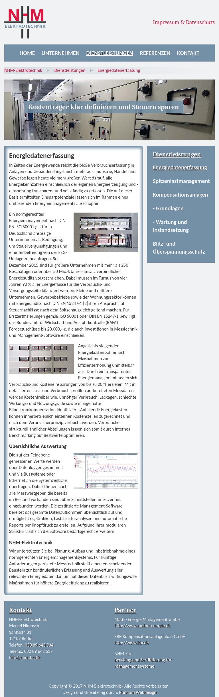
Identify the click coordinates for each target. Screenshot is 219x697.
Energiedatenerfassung (180, 167)
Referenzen (155, 53)
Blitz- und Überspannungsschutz (179, 247)
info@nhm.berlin (25, 657)
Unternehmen (61, 53)
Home (27, 53)
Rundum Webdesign (138, 692)
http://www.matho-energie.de (142, 625)
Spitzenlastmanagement (181, 181)
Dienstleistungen (109, 53)
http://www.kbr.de (131, 642)
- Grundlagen (168, 208)
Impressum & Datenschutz (184, 22)
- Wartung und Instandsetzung (171, 226)
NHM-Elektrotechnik (23, 70)
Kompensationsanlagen (180, 194)
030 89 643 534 (39, 645)
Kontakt (188, 53)
